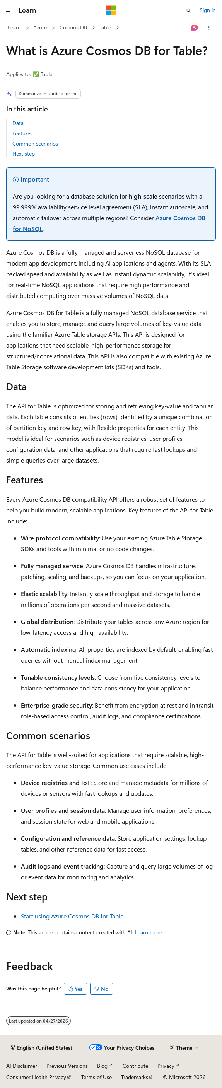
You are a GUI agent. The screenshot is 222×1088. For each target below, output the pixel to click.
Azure (40, 27)
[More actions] (209, 28)
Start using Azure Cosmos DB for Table (72, 916)
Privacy (165, 1065)
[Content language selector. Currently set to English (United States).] (41, 1048)
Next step (23, 153)
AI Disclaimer (21, 1065)
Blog (102, 1065)
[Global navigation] (7, 10)
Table (105, 27)
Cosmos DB (73, 27)
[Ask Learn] (194, 28)
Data (18, 123)
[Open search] (188, 10)
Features (22, 133)
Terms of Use (96, 1077)
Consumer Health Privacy (36, 1077)
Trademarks (134, 1077)
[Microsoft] (111, 10)
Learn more (148, 932)
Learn (14, 27)
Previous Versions (67, 1065)
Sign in (208, 10)
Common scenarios (35, 143)
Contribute (135, 1065)
